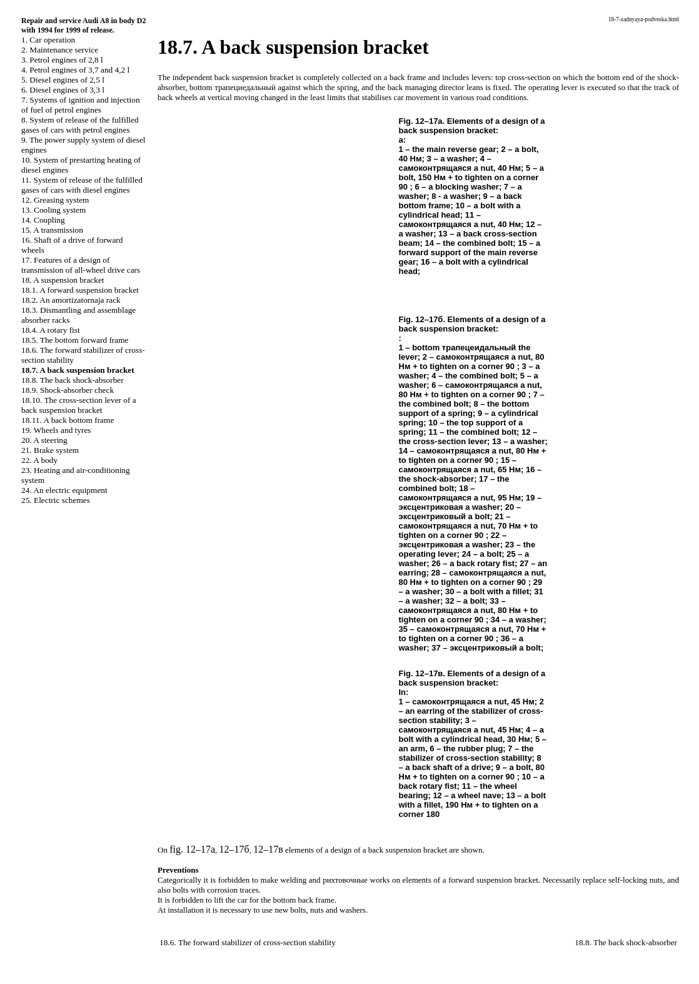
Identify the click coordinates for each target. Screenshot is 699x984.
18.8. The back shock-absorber (72, 380)
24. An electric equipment (64, 490)
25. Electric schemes (55, 500)
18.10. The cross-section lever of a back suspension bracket (78, 405)
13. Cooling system (53, 210)
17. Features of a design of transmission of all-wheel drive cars (80, 265)
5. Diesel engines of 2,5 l (62, 79)
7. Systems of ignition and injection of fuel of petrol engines (80, 104)
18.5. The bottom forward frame (75, 340)
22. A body (39, 460)
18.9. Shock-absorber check (67, 390)
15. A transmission (52, 230)
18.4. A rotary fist (50, 330)
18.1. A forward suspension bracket (80, 290)
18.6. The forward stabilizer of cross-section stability (247, 942)
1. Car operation (48, 39)
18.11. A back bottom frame (67, 420)
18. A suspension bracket (62, 280)
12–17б (234, 849)
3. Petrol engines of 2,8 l (62, 59)
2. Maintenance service (59, 49)
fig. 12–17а (192, 849)
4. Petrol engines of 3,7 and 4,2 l (75, 69)
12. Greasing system (55, 200)
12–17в (268, 849)
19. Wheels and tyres (56, 430)
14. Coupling (43, 220)
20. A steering (44, 440)
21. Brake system (50, 450)
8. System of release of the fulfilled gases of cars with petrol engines (80, 124)
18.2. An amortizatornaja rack (71, 300)
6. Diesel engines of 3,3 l (62, 89)
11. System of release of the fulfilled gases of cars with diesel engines (82, 185)
